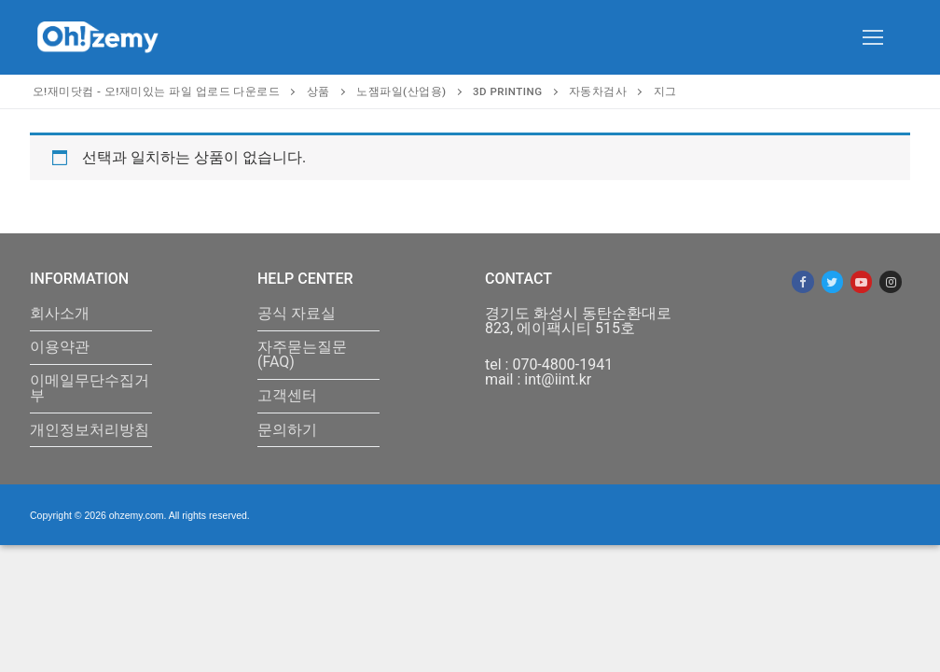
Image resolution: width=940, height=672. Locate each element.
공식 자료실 (296, 314)
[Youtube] (861, 281)
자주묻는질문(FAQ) (302, 355)
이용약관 (60, 348)
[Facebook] (802, 281)
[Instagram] (890, 281)
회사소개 (60, 314)
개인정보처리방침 (89, 431)
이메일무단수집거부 (89, 388)
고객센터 (287, 396)
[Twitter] (832, 281)
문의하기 (287, 431)
